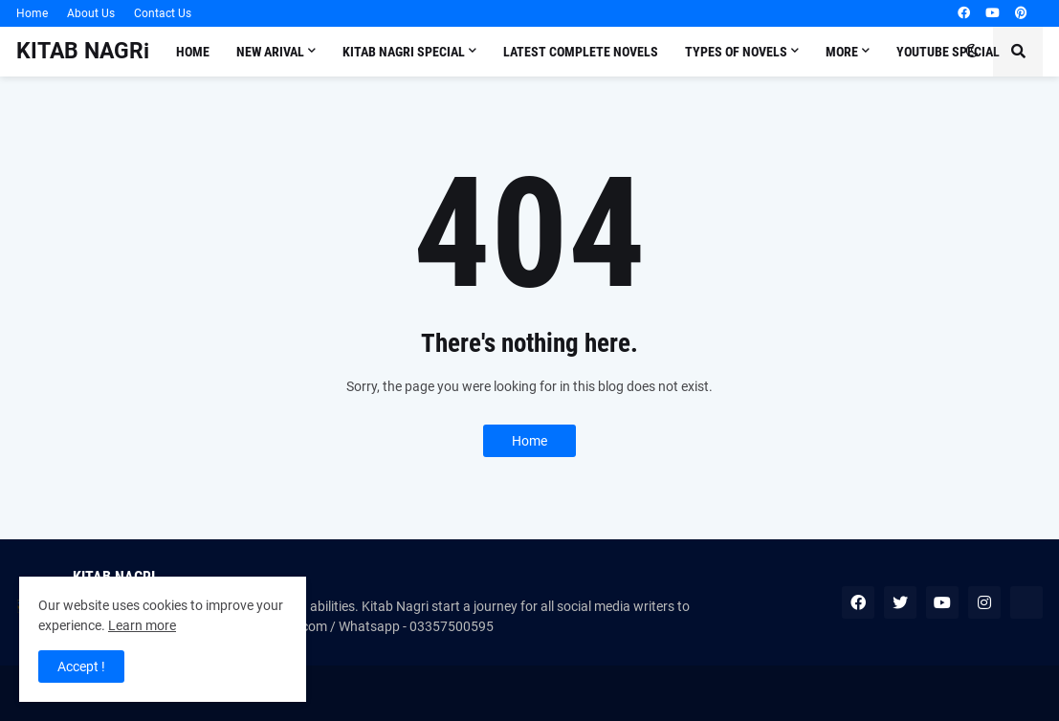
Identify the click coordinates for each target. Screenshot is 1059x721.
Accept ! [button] (81, 666)
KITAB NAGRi (82, 51)
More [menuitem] (842, 51)
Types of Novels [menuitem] (736, 51)
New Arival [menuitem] (270, 51)
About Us (91, 13)
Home (32, 13)
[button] (972, 51)
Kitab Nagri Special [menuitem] (403, 51)
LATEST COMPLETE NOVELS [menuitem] (580, 51)
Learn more (142, 625)
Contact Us (162, 13)
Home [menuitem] (193, 51)
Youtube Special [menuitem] (948, 51)
